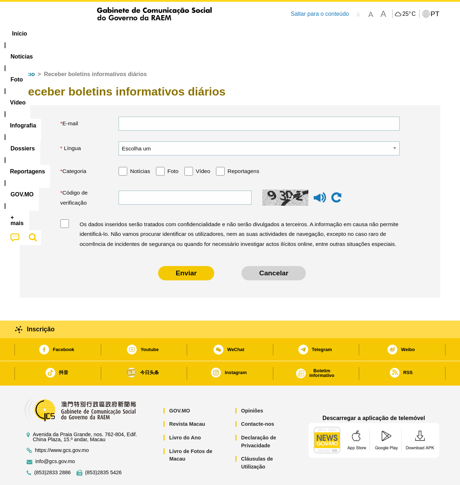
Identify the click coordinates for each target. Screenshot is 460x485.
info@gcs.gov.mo (55, 439)
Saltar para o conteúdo (320, 14)
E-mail (70, 101)
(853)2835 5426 (103, 450)
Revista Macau (187, 402)
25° (408, 14)
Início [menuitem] (34, 34)
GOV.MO (179, 389)
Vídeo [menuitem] (129, 34)
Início (27, 52)
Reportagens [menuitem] (247, 34)
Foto (173, 149)
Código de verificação (74, 176)
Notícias (140, 149)
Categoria (75, 149)
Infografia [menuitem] (164, 34)
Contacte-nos (257, 402)
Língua (72, 126)
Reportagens (243, 149)
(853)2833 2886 (52, 450)
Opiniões (252, 389)
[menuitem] (67, 34)
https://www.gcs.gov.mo (62, 428)
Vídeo (203, 149)
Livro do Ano (185, 416)
